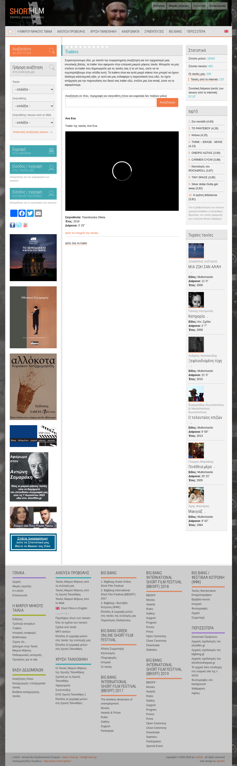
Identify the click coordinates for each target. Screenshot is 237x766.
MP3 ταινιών (63, 631)
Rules (104, 717)
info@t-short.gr (88, 757)
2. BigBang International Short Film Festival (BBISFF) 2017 (118, 594)
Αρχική (10, 31)
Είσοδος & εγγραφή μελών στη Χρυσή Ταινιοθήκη (72, 647)
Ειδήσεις (159, 5)
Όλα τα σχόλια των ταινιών (71, 622)
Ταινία (16, 81)
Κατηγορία (196, 316)
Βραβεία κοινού (201, 599)
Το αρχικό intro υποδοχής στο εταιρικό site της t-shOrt (207, 671)
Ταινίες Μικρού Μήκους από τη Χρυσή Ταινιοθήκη (72, 592)
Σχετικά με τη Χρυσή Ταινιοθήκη (68, 679)
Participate (107, 730)
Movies (105, 708)
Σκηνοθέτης (19, 98)
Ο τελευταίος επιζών (205, 417)
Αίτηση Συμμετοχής (112, 648)
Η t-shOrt (199, 5)
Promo (150, 627)
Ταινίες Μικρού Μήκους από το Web (72, 601)
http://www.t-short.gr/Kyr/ (57, 761)
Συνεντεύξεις (63, 690)
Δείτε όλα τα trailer (76, 243)
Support (105, 726)
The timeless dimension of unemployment (116, 701)
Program (151, 622)
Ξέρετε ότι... (19, 641)
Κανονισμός (108, 653)
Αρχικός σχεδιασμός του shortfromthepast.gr (206, 660)
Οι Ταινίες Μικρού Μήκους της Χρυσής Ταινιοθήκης (71, 670)
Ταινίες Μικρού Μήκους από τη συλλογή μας (72, 583)
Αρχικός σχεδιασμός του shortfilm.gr (206, 643)
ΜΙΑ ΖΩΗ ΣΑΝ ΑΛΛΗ (204, 266)
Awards (150, 604)
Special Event (154, 746)
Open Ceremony (156, 636)
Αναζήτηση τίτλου (23, 678)
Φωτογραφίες (200, 608)
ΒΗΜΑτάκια (19, 637)
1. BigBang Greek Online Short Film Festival (116, 583)
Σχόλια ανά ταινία (66, 627)
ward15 (220, 761)
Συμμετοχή (198, 617)
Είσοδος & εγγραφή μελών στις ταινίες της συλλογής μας (73, 638)
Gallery (105, 721)
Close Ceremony (156, 640)
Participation (153, 741)
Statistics (151, 649)
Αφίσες (196, 693)
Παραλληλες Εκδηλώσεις (116, 620)
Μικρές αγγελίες (179, 5)
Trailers (17, 628)
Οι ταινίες (106, 666)
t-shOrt (199, 757)
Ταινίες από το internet (204, 79)
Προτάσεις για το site (24, 659)
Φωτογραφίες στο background (202, 682)
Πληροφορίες (109, 657)
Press (149, 631)
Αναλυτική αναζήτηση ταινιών (30, 132)
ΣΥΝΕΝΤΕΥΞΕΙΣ (154, 31)
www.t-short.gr (70, 757)
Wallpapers (198, 688)
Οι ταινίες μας (196, 74)
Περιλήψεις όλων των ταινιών (73, 618)
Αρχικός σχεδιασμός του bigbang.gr (206, 652)
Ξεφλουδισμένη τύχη (205, 360)
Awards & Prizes (111, 712)
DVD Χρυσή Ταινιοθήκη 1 (71, 694)
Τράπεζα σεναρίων (23, 623)
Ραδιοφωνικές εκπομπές (27, 655)
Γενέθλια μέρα (200, 466)
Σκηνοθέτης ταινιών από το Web (31, 115)
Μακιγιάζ (195, 511)
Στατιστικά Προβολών (204, 636)
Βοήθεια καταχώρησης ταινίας (25, 694)
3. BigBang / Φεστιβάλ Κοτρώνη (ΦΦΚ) (114, 605)
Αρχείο (196, 613)
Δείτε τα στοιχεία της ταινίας (81, 233)
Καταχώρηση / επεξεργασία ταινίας (29, 685)
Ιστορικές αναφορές (24, 632)
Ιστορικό (106, 662)
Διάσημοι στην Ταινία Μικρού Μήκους (24, 648)
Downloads (153, 645)
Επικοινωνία (218, 5)
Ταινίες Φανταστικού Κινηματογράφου (204, 593)
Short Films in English (226, 31)
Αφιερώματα (63, 685)
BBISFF (151, 595)
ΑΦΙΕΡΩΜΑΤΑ (130, 31)
